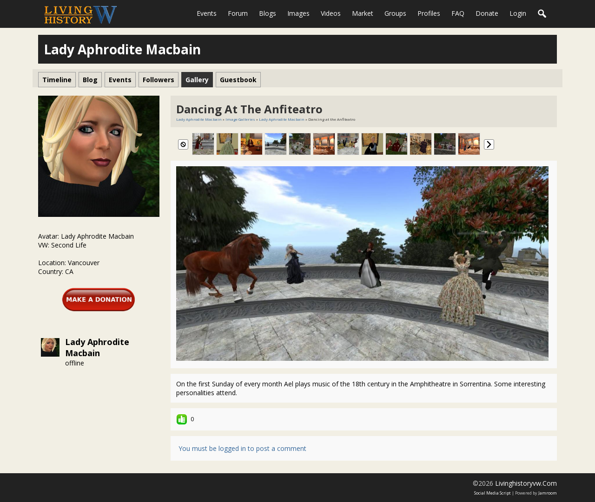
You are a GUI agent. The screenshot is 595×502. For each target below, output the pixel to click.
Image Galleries (240, 119)
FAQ (457, 13)
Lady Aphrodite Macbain (97, 347)
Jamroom (547, 493)
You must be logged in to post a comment (242, 448)
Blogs (267, 13)
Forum (238, 13)
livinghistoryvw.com (526, 483)
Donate (487, 13)
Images (298, 13)
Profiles (428, 13)
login (517, 13)
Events (207, 13)
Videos (331, 13)
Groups (395, 13)
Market (362, 13)
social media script (492, 493)
